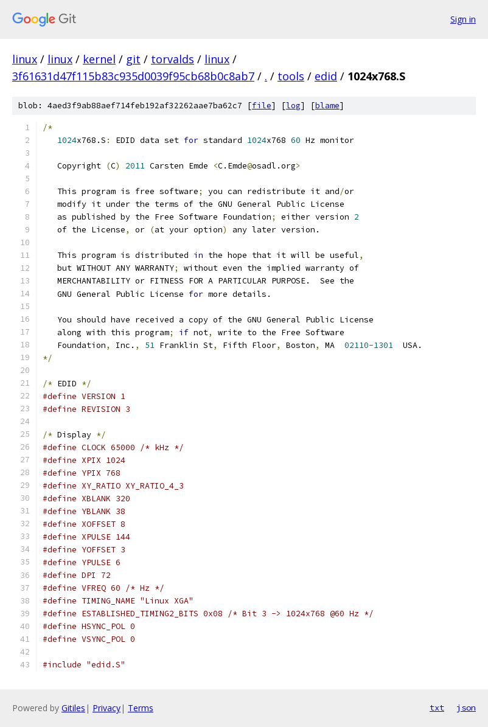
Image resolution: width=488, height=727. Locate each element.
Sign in (463, 19)
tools (290, 76)
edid (326, 76)
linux (24, 59)
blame (327, 105)
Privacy (106, 708)
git (133, 59)
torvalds (172, 59)
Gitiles (73, 708)
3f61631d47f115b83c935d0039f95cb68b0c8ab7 (133, 76)
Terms (140, 708)
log (293, 105)
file (261, 105)
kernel (99, 59)
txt (437, 707)
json (466, 707)
